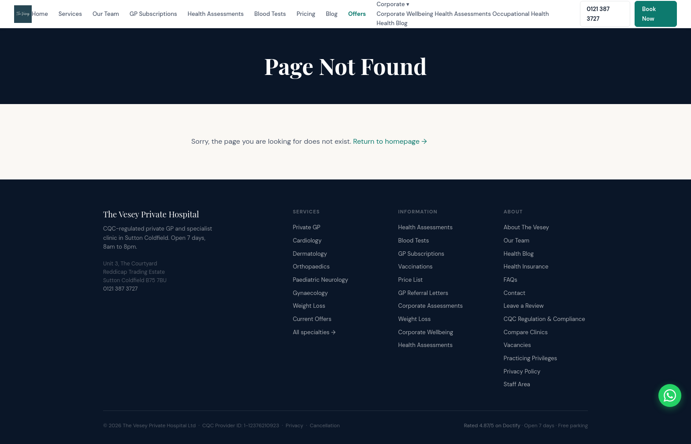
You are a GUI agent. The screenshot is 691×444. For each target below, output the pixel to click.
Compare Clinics (526, 332)
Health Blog (391, 23)
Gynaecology (310, 293)
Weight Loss (309, 306)
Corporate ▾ (392, 4)
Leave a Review (524, 306)
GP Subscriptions (153, 14)
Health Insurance (526, 266)
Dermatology (310, 253)
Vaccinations (415, 266)
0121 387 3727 (120, 288)
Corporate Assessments (430, 306)
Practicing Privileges (530, 358)
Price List (410, 280)
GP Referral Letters (423, 293)
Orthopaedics (311, 266)
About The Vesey (526, 227)
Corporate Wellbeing (404, 14)
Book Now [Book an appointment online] (649, 13)
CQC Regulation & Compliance (544, 319)
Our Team (106, 14)
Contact (514, 293)
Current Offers (312, 319)
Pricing (306, 14)
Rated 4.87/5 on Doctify (492, 425)
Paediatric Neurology (320, 280)
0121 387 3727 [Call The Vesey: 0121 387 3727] (598, 13)
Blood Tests (270, 14)
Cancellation (325, 425)
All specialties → (314, 332)
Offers (357, 14)
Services (70, 14)
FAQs (510, 280)
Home (40, 14)
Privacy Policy (522, 371)
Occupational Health (520, 14)
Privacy (294, 425)
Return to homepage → (390, 141)
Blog (332, 14)
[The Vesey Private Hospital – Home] (23, 14)
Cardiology (307, 240)
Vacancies (517, 345)
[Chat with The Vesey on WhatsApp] (669, 395)
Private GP (306, 227)
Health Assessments (216, 14)
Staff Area (517, 384)
